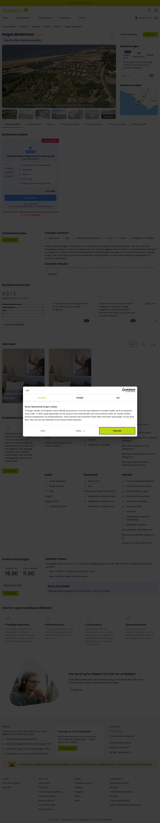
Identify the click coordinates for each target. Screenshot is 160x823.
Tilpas (80, 431)
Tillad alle (117, 431)
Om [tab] (118, 397)
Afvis (43, 431)
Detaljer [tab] (80, 397)
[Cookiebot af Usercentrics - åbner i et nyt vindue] (124, 390)
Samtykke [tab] (41, 397)
